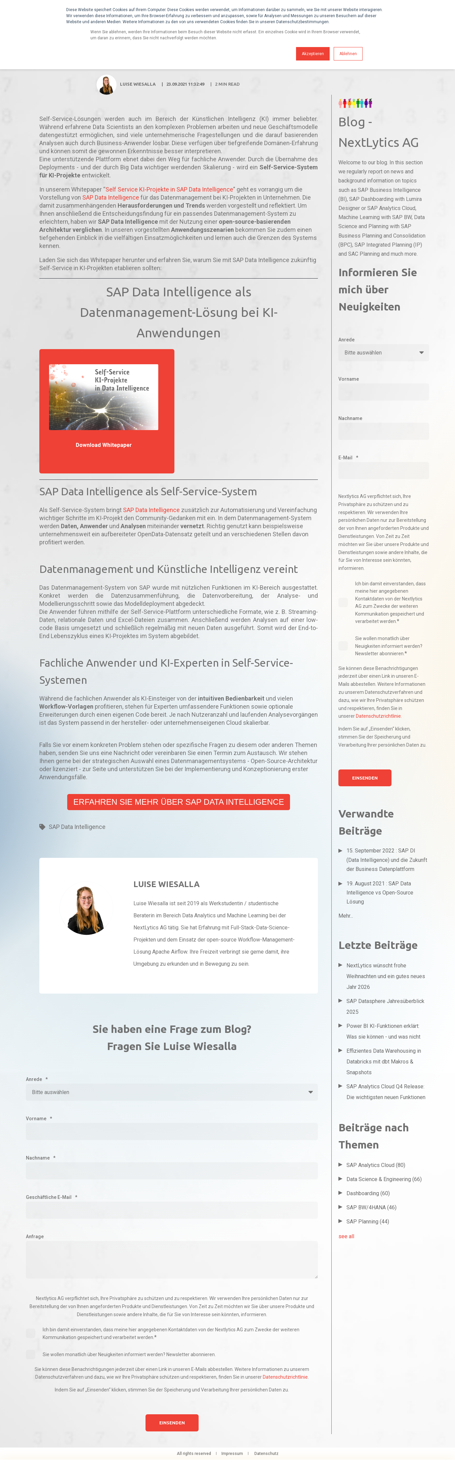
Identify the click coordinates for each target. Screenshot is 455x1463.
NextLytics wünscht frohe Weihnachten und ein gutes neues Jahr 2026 (385, 976)
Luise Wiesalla (138, 84)
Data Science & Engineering (384, 1179)
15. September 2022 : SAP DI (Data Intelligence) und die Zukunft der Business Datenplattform (386, 859)
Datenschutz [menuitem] (266, 1454)
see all (346, 1236)
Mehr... (345, 916)
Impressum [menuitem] (232, 1454)
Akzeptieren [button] (313, 53)
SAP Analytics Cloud (375, 1165)
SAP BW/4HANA (371, 1207)
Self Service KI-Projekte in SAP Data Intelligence (169, 189)
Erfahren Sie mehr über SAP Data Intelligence (178, 801)
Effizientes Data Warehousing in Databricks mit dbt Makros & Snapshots (383, 1062)
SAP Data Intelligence (110, 197)
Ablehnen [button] (348, 53)
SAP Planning (367, 1221)
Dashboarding (368, 1193)
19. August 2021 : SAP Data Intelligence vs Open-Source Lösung (379, 892)
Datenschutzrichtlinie (285, 1377)
